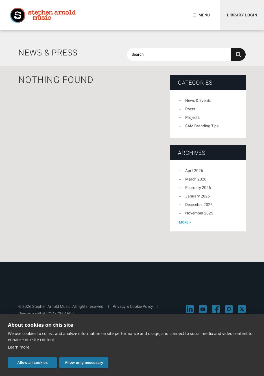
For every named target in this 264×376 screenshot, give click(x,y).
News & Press (47, 52)
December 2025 (199, 204)
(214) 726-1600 (60, 313)
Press (190, 109)
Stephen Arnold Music (43, 15)
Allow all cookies (32, 362)
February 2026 (198, 187)
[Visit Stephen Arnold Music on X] (242, 309)
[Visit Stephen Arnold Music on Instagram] (229, 309)
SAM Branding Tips (202, 126)
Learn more (18, 347)
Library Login (242, 15)
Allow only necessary (84, 362)
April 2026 (194, 170)
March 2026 (195, 179)
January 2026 (197, 196)
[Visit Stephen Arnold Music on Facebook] (216, 309)
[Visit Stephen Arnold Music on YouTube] (203, 309)
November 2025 (199, 213)
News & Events (198, 100)
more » (185, 222)
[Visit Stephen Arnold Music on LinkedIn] (190, 309)
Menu (204, 15)
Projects (192, 117)
